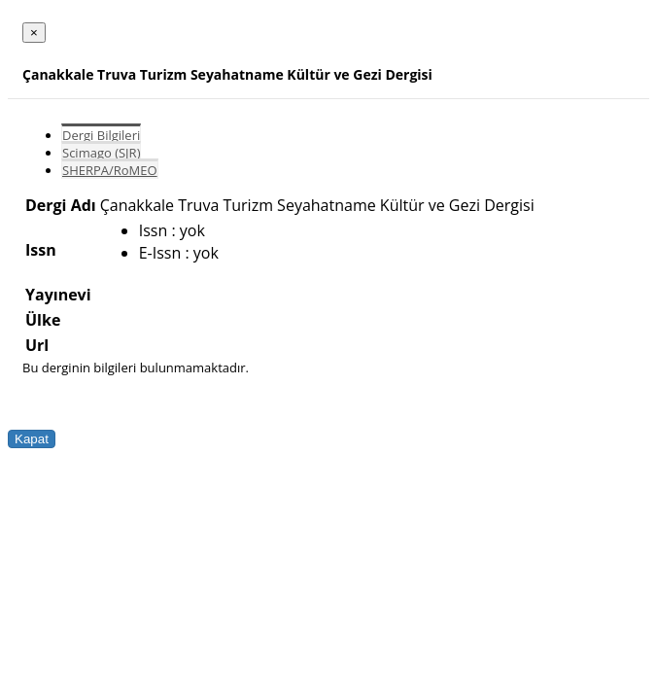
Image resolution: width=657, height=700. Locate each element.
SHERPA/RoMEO (109, 170)
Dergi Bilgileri (101, 135)
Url (37, 345)
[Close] (34, 32)
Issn (40, 250)
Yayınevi (58, 294)
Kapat (32, 439)
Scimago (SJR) (101, 152)
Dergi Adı (60, 205)
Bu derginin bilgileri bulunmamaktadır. (135, 367)
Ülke (42, 320)
